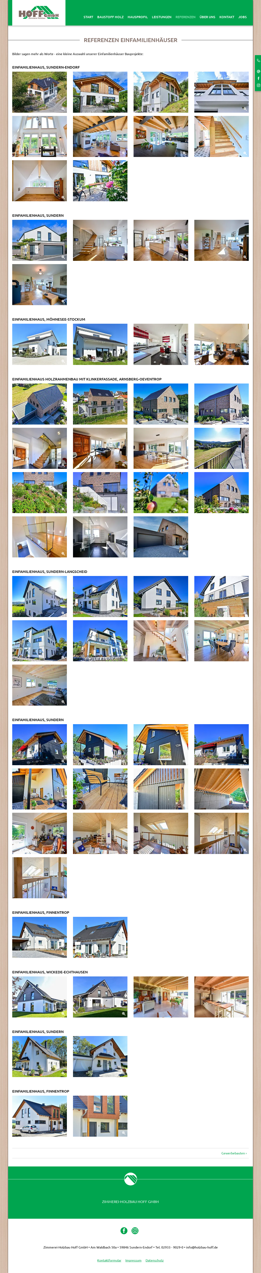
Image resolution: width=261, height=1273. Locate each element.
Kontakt (226, 17)
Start (88, 17)
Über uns (207, 17)
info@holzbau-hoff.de (202, 1247)
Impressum (133, 1260)
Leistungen (161, 17)
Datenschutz (155, 1260)
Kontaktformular (109, 1260)
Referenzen (186, 17)
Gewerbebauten (233, 1153)
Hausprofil (138, 17)
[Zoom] (39, 92)
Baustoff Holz (110, 17)
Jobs (242, 17)
